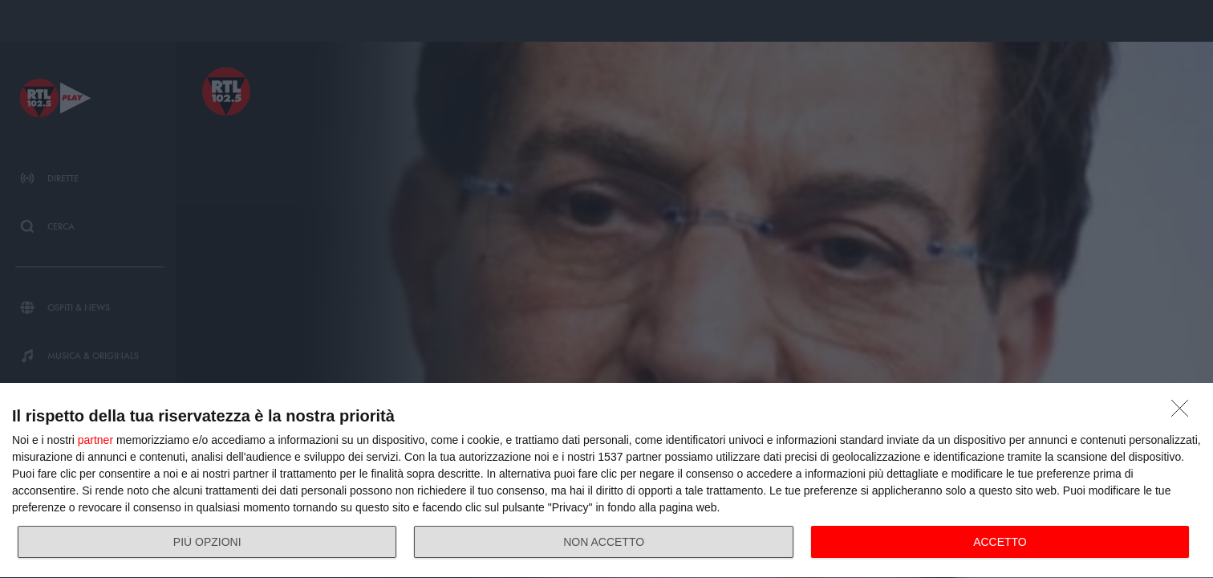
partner (95, 440)
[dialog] (606, 481)
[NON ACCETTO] (1184, 412)
